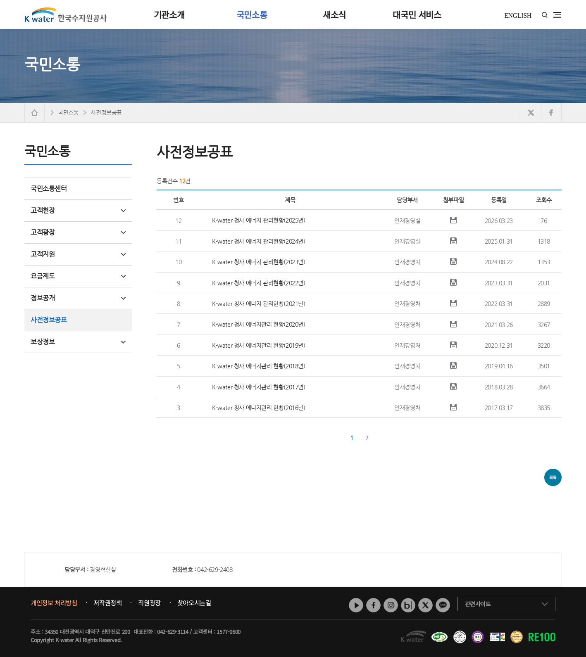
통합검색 (544, 15)
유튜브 (356, 605)
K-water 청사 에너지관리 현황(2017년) (258, 387)
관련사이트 (478, 604)
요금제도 (78, 276)
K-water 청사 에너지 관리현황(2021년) (258, 303)
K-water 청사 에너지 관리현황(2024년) (258, 241)
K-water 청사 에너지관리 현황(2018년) (258, 366)
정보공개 (78, 298)
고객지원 (78, 254)
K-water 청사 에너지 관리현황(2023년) (258, 262)
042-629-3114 (172, 632)
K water (65, 14)
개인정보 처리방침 (54, 603)
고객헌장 (78, 210)
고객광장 (78, 232)
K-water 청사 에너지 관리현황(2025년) (258, 220)
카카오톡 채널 (443, 605)
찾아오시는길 (194, 603)
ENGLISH (517, 15)
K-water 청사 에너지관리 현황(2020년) (258, 324)
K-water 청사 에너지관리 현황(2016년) (258, 407)
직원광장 (149, 603)
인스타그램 (391, 605)
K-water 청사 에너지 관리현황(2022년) (258, 283)
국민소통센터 (49, 188)
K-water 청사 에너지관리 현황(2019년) (258, 345)
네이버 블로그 (408, 605)
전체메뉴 (557, 15)
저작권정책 (107, 603)
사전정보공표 (49, 320)
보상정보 (78, 342)
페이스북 (373, 605)
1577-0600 (228, 632)
